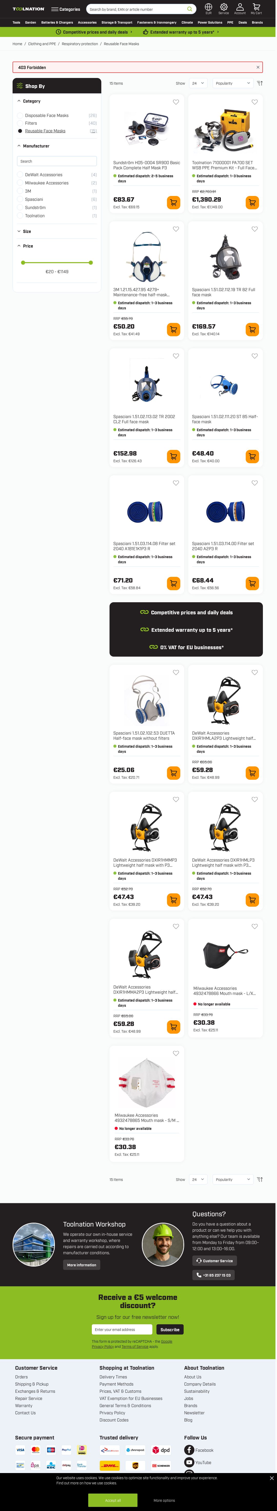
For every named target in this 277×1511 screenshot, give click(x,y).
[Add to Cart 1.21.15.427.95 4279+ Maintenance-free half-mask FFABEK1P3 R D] (173, 329)
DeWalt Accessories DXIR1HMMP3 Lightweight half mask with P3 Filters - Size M (145, 865)
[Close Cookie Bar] (272, 1478)
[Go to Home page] (29, 9)
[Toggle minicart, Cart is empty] (256, 9)
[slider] (23, 263)
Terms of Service (135, 1346)
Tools (16, 22)
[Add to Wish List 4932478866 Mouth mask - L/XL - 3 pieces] (255, 926)
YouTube (203, 1462)
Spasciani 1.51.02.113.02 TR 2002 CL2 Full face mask (144, 419)
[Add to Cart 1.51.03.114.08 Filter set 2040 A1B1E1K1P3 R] (173, 583)
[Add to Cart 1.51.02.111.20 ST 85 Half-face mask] (252, 456)
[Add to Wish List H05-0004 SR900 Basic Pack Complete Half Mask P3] (176, 102)
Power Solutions (210, 22)
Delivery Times (113, 1376)
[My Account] (240, 9)
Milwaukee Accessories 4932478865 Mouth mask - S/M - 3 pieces (146, 1120)
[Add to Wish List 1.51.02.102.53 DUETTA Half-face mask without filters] (176, 672)
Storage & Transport (117, 22)
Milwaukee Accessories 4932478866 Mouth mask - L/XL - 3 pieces (224, 993)
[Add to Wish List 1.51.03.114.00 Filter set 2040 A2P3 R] (255, 483)
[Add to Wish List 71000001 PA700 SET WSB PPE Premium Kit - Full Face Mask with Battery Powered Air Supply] (255, 102)
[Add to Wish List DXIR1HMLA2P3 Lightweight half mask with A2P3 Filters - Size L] (255, 672)
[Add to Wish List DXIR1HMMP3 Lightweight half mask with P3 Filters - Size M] (176, 799)
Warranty (23, 1405)
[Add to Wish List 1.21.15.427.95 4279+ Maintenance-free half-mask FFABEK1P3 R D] (176, 229)
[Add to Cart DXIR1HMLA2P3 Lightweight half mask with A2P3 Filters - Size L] (252, 773)
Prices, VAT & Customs (120, 1391)
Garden (30, 22)
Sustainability (197, 1391)
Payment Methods (116, 1383)
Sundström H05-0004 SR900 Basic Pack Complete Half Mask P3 (146, 165)
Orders (21, 1376)
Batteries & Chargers (57, 22)
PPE (230, 22)
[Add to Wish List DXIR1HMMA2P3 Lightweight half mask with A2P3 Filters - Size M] (176, 926)
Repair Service (28, 1398)
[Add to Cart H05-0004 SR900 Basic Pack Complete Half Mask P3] (173, 202)
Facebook (204, 1450)
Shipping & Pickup (31, 1383)
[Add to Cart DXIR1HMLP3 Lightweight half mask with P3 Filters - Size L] (252, 900)
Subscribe (170, 1329)
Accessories (87, 22)
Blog (188, 1419)
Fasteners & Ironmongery (156, 22)
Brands (257, 22)
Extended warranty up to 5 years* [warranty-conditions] (182, 31)
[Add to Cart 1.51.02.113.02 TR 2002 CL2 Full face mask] (173, 456)
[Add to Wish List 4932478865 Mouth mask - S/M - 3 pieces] (176, 1053)
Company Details (200, 1383)
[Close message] (258, 67)
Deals (243, 22)
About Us (192, 1376)
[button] (57, 85)
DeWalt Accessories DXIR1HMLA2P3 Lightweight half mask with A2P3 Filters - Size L (222, 738)
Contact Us (25, 1412)
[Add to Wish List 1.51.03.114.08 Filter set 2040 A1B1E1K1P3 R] (176, 483)
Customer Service (214, 1260)
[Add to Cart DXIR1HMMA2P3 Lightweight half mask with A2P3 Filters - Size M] (173, 1027)
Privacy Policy (112, 1412)
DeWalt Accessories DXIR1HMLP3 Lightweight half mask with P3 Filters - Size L (223, 865)
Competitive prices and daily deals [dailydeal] (95, 31)
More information (81, 1264)
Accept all (113, 1500)
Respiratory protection (80, 43)
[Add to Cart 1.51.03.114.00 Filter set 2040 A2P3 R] (252, 583)
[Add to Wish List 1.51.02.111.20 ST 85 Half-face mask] (255, 356)
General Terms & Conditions (125, 1405)
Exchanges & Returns (35, 1391)
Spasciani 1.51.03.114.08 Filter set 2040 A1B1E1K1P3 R (144, 546)
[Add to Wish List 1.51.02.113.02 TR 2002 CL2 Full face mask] (176, 356)
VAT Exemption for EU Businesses (131, 1398)
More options (164, 1500)
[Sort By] (233, 83)
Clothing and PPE (42, 43)
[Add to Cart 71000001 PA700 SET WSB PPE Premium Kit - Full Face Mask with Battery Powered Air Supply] (252, 202)
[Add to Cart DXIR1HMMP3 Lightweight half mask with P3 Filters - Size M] (173, 900)
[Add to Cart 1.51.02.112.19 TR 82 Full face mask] (252, 329)
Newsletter (194, 1412)
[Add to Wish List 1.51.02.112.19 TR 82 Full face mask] (255, 229)
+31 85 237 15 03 (213, 1275)
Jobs (188, 1398)
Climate (187, 22)
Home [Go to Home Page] (17, 43)
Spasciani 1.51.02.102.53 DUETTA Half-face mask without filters (144, 735)
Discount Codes (114, 1419)
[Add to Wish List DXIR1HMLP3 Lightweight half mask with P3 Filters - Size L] (255, 799)
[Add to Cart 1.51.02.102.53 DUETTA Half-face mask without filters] (173, 773)
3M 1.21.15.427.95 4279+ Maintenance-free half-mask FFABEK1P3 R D (140, 294)
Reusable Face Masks (121, 43)
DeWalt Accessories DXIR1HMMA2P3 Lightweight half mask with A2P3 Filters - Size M (144, 992)
